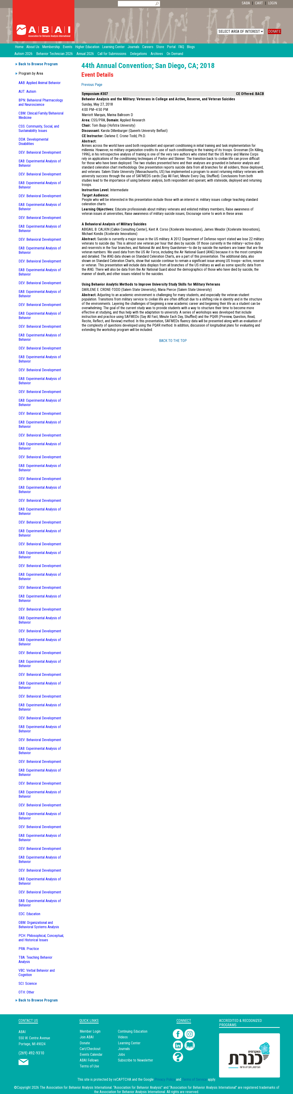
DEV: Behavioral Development (40, 152)
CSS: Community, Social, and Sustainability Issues (39, 128)
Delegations (138, 54)
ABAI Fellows (89, 1060)
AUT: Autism (27, 91)
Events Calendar (91, 1054)
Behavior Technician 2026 (54, 54)
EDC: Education (29, 914)
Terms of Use (89, 1066)
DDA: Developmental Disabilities (33, 141)
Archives (157, 54)
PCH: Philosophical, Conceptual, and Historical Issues (41, 937)
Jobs (121, 1054)
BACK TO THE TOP (173, 340)
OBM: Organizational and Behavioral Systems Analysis (39, 924)
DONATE (274, 31)
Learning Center (129, 1043)
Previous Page (91, 84)
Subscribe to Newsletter (135, 1060)
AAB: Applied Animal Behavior (40, 83)
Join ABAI (87, 1037)
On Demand (175, 54)
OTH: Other (26, 992)
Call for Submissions (112, 54)
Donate (85, 1043)
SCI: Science (28, 983)
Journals (124, 1049)
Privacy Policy (165, 1079)
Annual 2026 (85, 54)
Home (19, 47)
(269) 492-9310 (31, 1053)
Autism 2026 (23, 54)
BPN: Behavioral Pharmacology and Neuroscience (41, 102)
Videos (123, 1037)
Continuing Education (132, 1031)
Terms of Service (194, 1079)
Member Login (90, 1031)
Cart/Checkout (90, 1049)
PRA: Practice (29, 949)
